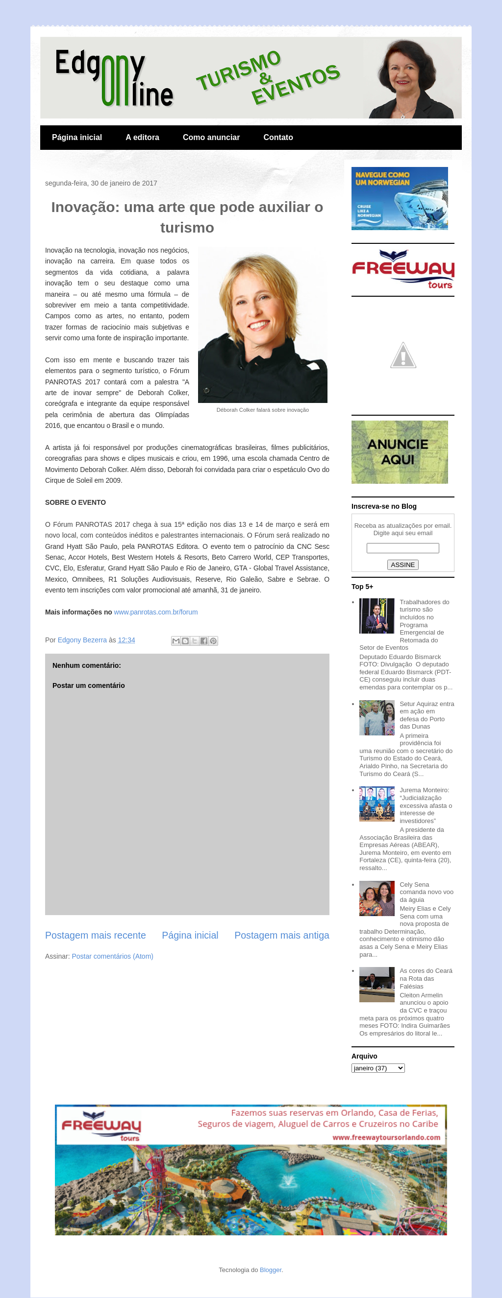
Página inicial (77, 137)
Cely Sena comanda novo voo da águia (426, 892)
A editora (142, 137)
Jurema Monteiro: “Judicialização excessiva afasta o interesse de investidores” (426, 805)
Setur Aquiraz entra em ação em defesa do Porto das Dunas (427, 715)
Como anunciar (211, 137)
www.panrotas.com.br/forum (156, 612)
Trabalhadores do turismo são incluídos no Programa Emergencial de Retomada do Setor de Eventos (404, 625)
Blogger (270, 1270)
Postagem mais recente (95, 935)
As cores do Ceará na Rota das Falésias (426, 978)
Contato (278, 137)
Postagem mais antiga (281, 935)
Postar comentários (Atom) (112, 956)
